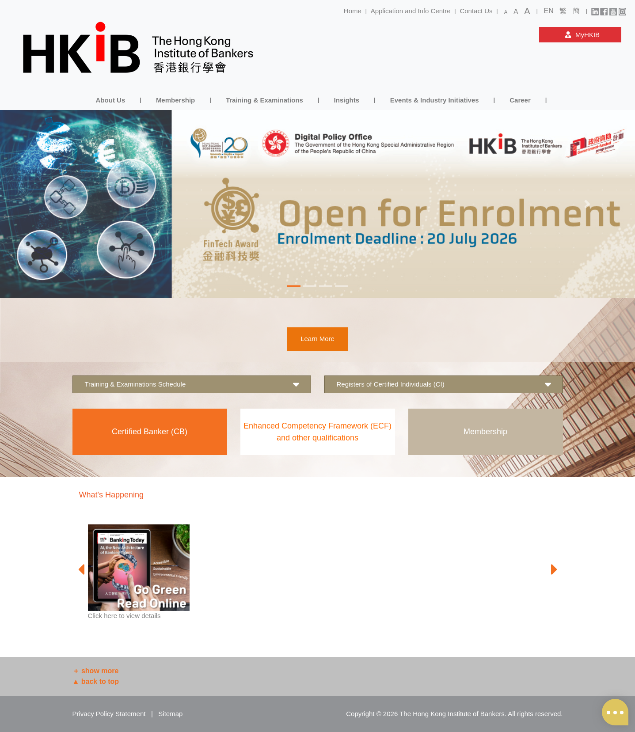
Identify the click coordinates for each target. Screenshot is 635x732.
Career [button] (520, 100)
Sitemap (170, 713)
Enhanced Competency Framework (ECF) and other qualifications (317, 431)
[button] (47, 204)
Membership (485, 431)
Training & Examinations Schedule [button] (192, 384)
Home (352, 11)
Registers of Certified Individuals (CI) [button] (444, 384)
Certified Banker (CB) (149, 431)
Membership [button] (175, 100)
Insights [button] (347, 100)
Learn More (317, 338)
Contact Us (476, 11)
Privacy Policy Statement (109, 713)
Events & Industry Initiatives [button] (434, 100)
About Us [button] (110, 100)
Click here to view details (124, 615)
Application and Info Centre (411, 11)
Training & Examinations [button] (264, 100)
